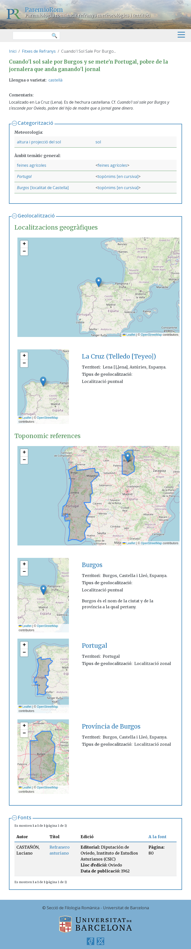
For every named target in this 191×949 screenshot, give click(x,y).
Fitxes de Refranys (39, 51)
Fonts (24, 817)
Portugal (24, 176)
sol (98, 142)
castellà (55, 80)
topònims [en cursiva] (118, 176)
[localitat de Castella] (49, 187)
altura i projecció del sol (39, 142)
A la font (157, 836)
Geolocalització (36, 215)
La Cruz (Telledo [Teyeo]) (119, 356)
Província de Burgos (111, 726)
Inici (12, 51)
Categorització (35, 123)
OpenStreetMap (151, 334)
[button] (99, 282)
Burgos (23, 187)
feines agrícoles (31, 165)
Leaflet (129, 334)
